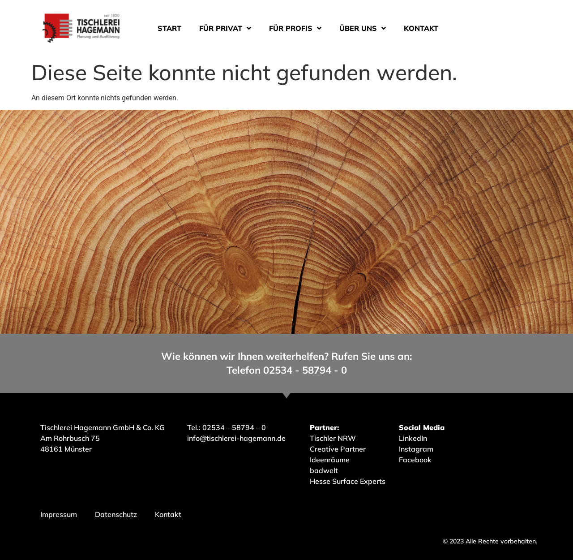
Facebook (415, 459)
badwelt (324, 470)
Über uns (362, 28)
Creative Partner (338, 448)
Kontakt (421, 28)
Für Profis (295, 28)
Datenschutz (116, 514)
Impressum (58, 514)
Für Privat (225, 28)
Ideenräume (330, 459)
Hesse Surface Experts (347, 481)
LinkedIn (413, 438)
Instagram (416, 448)
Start (169, 28)
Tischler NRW (333, 438)
